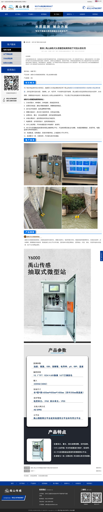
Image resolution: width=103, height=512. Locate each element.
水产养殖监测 (7, 54)
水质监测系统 (33, 475)
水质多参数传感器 (43, 475)
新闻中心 (69, 14)
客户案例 (56, 14)
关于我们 (18, 14)
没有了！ (33, 471)
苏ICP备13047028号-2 (64, 510)
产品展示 (30, 14)
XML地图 (72, 510)
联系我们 (90, 1)
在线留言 (82, 14)
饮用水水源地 (7, 63)
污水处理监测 (7, 58)
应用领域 (43, 14)
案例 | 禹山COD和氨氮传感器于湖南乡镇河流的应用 (44, 467)
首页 (6, 14)
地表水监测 (7, 50)
